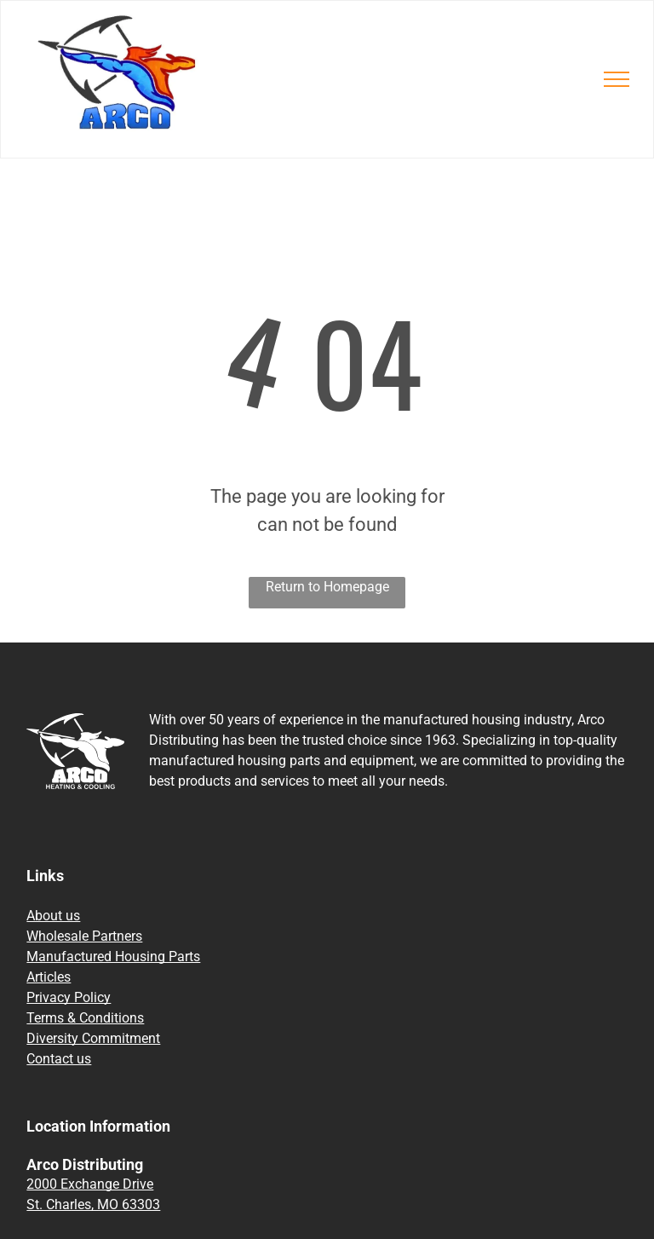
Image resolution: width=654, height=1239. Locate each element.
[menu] (616, 79)
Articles (48, 977)
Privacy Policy (68, 997)
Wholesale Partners (84, 936)
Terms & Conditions (85, 1018)
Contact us (58, 1059)
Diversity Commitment (93, 1038)
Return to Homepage (327, 587)
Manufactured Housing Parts (113, 956)
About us (53, 916)
